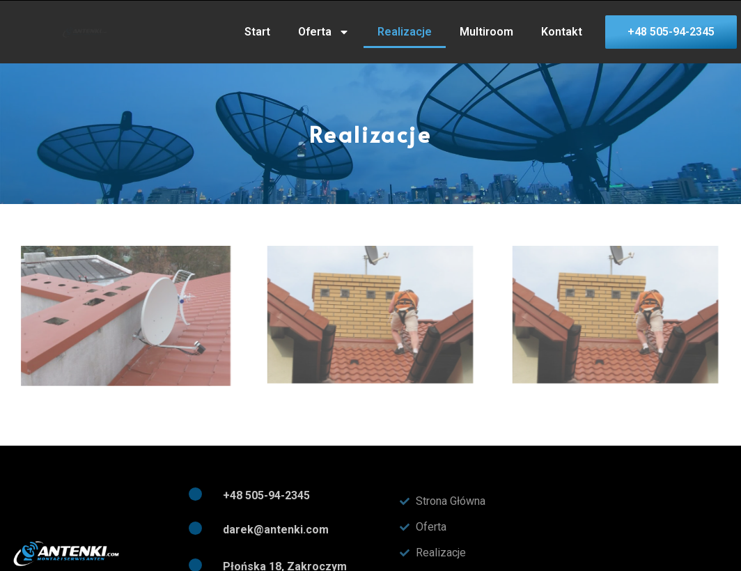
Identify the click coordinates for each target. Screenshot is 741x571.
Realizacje (404, 31)
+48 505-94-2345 (266, 495)
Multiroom (486, 31)
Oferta (324, 32)
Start (257, 31)
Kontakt (561, 31)
